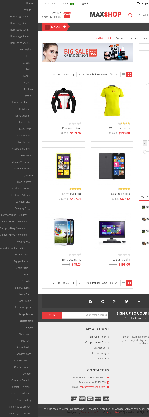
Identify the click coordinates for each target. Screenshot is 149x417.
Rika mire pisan (34, 128)
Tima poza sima (34, 259)
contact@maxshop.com (55, 387)
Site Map (136, 399)
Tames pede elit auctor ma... (113, 3)
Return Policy (62, 353)
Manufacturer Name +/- (57, 74)
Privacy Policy (134, 394)
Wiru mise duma (82, 128)
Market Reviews (132, 383)
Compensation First (58, 342)
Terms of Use (134, 389)
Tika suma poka (82, 259)
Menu (135, 26)
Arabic (30, 3)
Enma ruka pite (34, 194)
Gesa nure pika (82, 194)
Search (92, 15)
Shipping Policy (60, 336)
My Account (62, 347)
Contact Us (63, 358)
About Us (136, 378)
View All (108, 197)
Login (46, 3)
